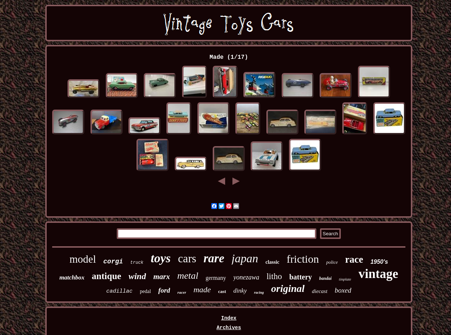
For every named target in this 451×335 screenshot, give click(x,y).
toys (161, 258)
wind (137, 276)
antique (107, 276)
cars (187, 258)
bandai (325, 278)
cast (222, 291)
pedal (145, 291)
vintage (378, 274)
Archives (228, 328)
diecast (320, 291)
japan (245, 258)
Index (228, 318)
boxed (343, 290)
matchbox (72, 277)
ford (164, 290)
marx (161, 276)
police (332, 262)
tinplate (345, 279)
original (288, 288)
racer (181, 292)
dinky (240, 290)
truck (136, 262)
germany (215, 278)
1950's (379, 262)
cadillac (119, 291)
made (202, 289)
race (354, 259)
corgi (113, 261)
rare (214, 258)
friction (303, 259)
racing (259, 292)
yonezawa (246, 277)
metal (187, 275)
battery (300, 277)
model (83, 259)
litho (274, 276)
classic (273, 262)
